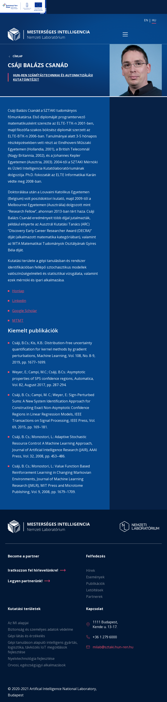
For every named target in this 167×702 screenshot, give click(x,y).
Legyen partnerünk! (25, 581)
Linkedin (19, 301)
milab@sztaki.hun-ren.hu (113, 647)
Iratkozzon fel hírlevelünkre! (33, 570)
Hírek (90, 570)
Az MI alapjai (18, 622)
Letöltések (94, 590)
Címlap (18, 57)
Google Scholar (24, 311)
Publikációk (95, 583)
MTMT (17, 321)
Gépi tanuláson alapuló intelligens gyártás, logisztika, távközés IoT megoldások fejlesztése (43, 647)
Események (95, 577)
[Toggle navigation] (125, 35)
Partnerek (94, 596)
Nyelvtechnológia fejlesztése (31, 658)
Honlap (18, 291)
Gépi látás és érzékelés (26, 636)
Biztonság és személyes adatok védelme (40, 629)
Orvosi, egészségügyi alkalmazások (37, 665)
